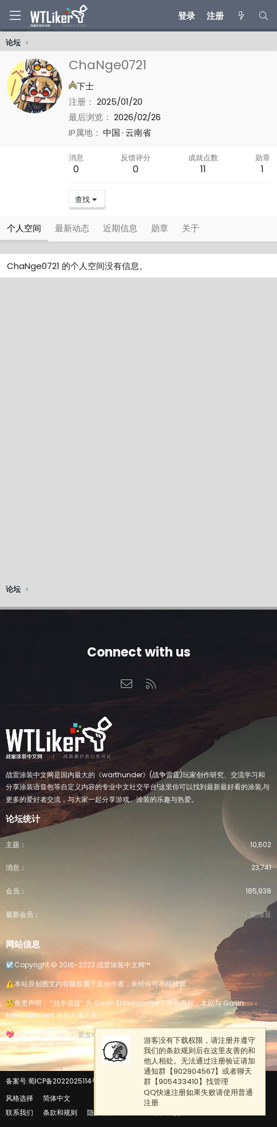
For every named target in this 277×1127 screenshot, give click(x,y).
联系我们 (19, 1112)
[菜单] (14, 15)
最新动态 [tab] (72, 228)
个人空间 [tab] (24, 228)
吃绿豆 (261, 914)
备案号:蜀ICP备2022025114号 (52, 1081)
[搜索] (263, 16)
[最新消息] (240, 16)
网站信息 (23, 944)
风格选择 (19, 1098)
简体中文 (56, 1098)
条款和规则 (60, 1112)
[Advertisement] (138, 433)
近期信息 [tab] (120, 228)
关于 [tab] (190, 228)
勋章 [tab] (159, 228)
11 (203, 169)
